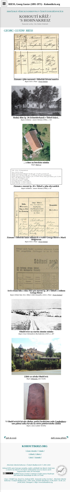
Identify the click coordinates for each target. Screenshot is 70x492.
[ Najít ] (31, 457)
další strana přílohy (59, 438)
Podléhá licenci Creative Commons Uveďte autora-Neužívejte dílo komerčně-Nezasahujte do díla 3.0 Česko (28, 474)
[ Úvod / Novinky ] (32, 451)
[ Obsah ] (32, 454)
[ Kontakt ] (38, 457)
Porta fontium (43, 81)
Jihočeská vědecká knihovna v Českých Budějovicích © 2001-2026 (28, 465)
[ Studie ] (41, 451)
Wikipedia (34, 379)
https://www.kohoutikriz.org (43, 482)
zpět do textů (11, 438)
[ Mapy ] (38, 454)
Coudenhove (60, 421)
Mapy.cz (38, 165)
